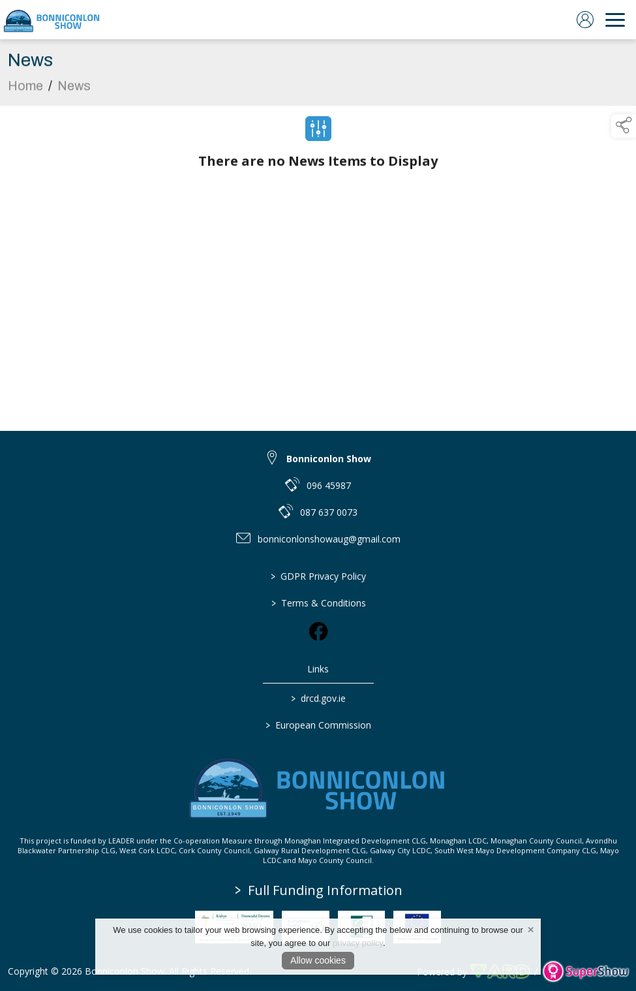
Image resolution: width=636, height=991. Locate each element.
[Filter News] (318, 132)
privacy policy (358, 943)
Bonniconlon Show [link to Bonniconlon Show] (328, 458)
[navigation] (615, 19)
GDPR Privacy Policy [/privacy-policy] (318, 576)
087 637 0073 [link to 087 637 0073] (328, 512)
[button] (623, 126)
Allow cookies (318, 960)
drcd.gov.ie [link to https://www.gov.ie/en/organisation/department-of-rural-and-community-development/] (318, 698)
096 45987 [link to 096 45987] (329, 485)
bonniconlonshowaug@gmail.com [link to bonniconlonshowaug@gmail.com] (329, 539)
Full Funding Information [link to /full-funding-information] (318, 890)
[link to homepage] (52, 19)
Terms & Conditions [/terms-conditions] (318, 602)
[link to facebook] (318, 631)
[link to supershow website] (585, 972)
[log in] (585, 19)
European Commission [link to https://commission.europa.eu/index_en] (318, 724)
